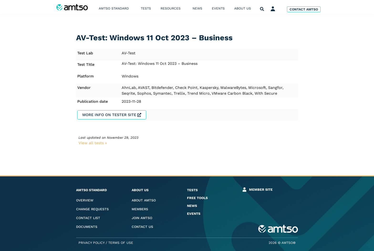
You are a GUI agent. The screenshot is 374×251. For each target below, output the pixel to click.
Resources (172, 8)
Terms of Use (120, 243)
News (197, 8)
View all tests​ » (92, 143)
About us (243, 8)
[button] (262, 9)
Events (218, 8)
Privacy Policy (91, 243)
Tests (146, 8)
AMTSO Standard (115, 8)
